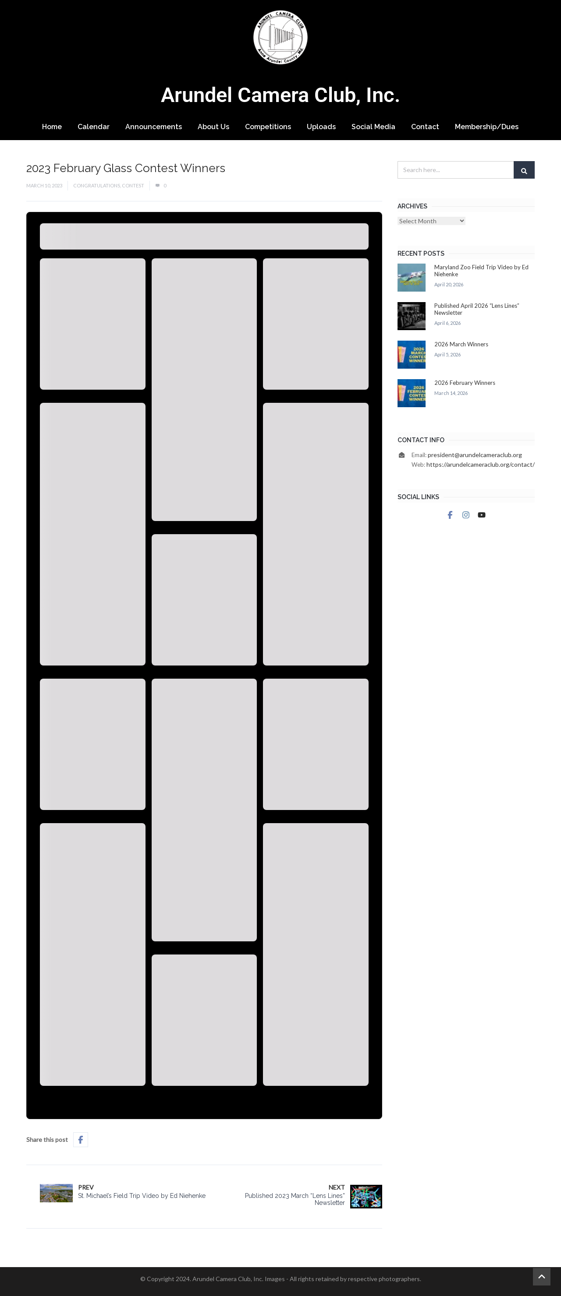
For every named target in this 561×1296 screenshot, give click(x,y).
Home (52, 127)
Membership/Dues (486, 127)
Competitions (268, 127)
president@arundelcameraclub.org (475, 454)
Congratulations (96, 185)
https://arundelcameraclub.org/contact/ (480, 464)
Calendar (94, 127)
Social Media (373, 127)
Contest (133, 185)
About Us (213, 127)
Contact (425, 127)
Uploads (321, 127)
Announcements (153, 127)
